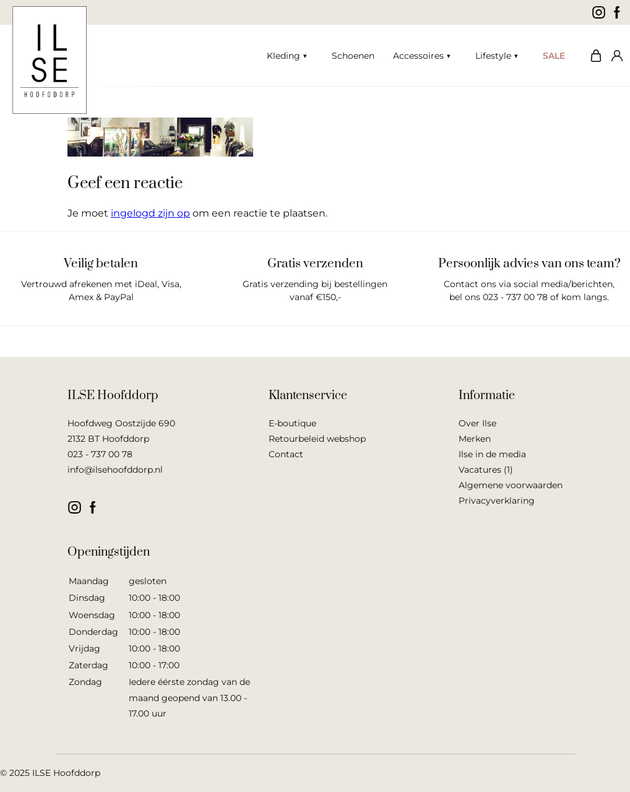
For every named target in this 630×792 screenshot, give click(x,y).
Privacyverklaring (497, 500)
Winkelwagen (593, 56)
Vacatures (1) (486, 469)
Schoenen (353, 55)
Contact (286, 454)
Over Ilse (477, 423)
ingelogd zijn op (150, 213)
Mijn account (614, 56)
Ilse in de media (492, 454)
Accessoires (418, 55)
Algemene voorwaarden (511, 485)
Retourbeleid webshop (317, 438)
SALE (554, 55)
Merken (475, 438)
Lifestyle (493, 55)
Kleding (283, 55)
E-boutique (292, 423)
